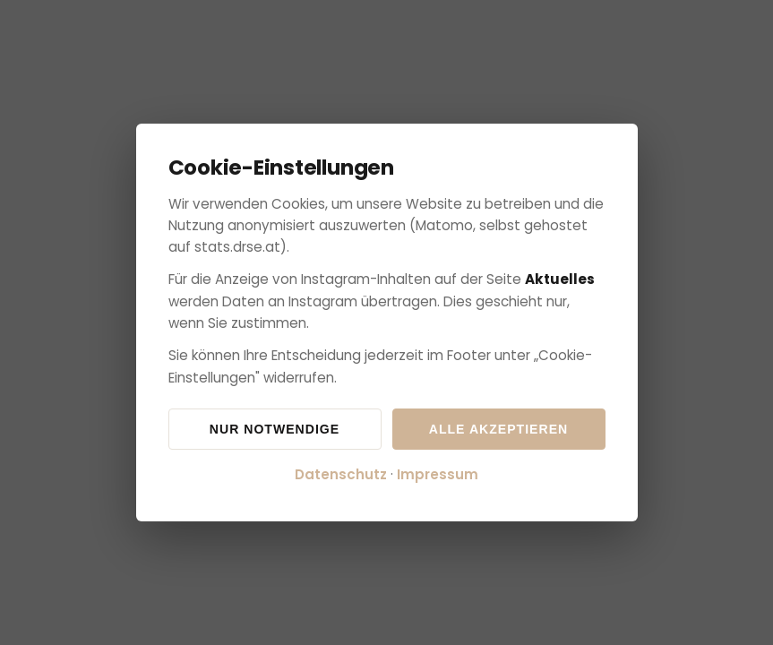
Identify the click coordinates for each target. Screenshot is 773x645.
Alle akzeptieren (498, 429)
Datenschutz (341, 474)
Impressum (437, 474)
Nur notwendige (274, 429)
